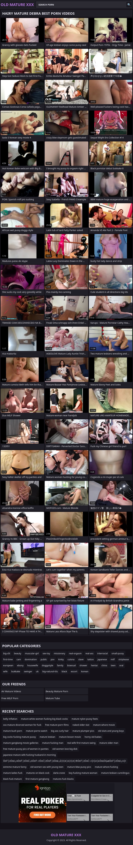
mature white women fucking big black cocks (44, 718)
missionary (59, 653)
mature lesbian (47, 736)
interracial (102, 653)
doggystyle (47, 665)
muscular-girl (32, 653)
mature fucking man (52, 742)
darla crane (59, 772)
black (64, 671)
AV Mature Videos (11, 691)
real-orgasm (75, 653)
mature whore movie (104, 724)
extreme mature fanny (14, 766)
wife (5, 671)
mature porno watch (36, 730)
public (44, 659)
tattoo (90, 659)
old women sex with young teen (46, 766)
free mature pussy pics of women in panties (26, 748)
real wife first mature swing (81, 742)
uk (37, 671)
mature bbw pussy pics (79, 766)
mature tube (53, 698)
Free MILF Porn (9, 698)
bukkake (15, 671)
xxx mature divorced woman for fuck (22, 724)
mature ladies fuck (12, 772)
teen (113, 665)
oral (121, 665)
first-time (8, 659)
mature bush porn (12, 730)
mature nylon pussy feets (85, 718)
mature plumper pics (83, 730)
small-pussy (118, 653)
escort (74, 671)
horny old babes (93, 736)
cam (18, 659)
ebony (20, 665)
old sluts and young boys (111, 730)
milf (113, 659)
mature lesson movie (70, 736)
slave (81, 659)
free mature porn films (57, 724)
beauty (17, 653)
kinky (61, 659)
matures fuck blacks (63, 778)
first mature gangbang (37, 778)
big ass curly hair (60, 730)
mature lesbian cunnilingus (115, 772)
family (60, 665)
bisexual (71, 665)
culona (71, 659)
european (8, 665)
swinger (28, 671)
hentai (94, 665)
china (104, 665)
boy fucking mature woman (83, 772)
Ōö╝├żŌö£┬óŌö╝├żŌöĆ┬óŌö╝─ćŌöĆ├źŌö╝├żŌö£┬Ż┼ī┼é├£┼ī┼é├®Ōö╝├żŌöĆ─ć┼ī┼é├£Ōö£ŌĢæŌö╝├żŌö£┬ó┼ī (64, 760)
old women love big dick (64, 748)
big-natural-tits (50, 671)
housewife (32, 665)
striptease (123, 659)
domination (31, 659)
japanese (102, 659)
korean (84, 671)
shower (83, 665)
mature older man (108, 742)
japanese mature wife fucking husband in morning (29, 754)
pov (53, 659)
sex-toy (46, 653)
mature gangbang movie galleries (20, 742)
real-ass (89, 653)
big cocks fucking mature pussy (19, 736)
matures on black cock (37, 772)
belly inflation (10, 718)
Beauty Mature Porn (57, 691)
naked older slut (80, 724)
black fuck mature (12, 778)
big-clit (6, 653)
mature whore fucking (106, 766)
